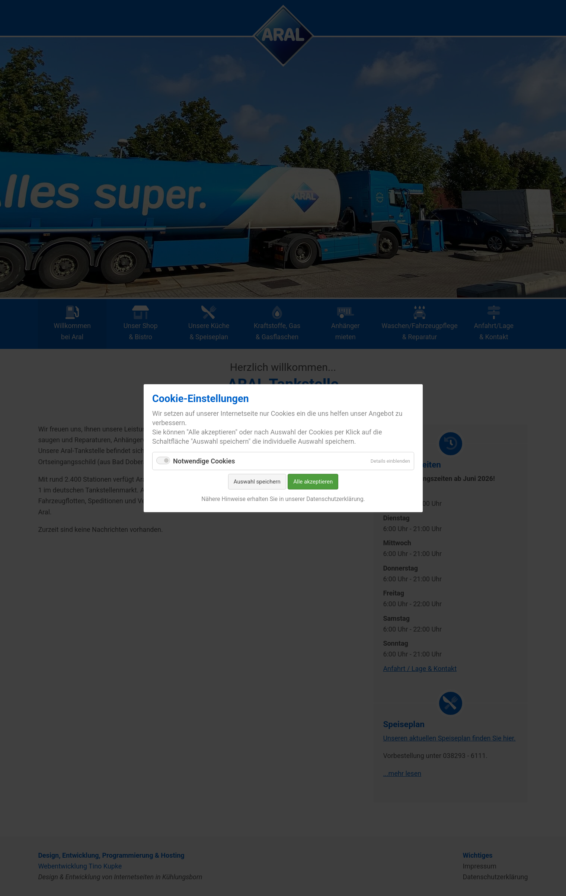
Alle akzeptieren (313, 481)
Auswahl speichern (256, 481)
